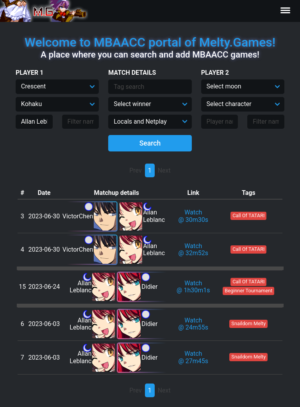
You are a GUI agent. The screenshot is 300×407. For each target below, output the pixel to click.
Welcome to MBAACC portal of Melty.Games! (150, 42)
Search (150, 143)
